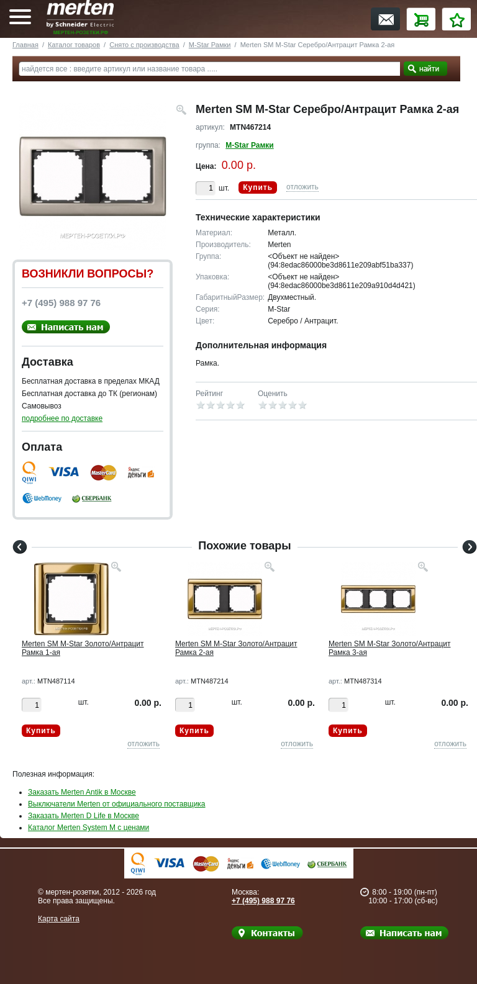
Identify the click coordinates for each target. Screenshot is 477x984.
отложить (302, 187)
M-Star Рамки (210, 44)
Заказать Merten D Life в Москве (83, 815)
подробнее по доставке (62, 418)
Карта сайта (59, 918)
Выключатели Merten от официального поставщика (117, 804)
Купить (258, 187)
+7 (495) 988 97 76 (263, 900)
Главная (25, 44)
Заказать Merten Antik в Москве (82, 792)
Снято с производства (144, 44)
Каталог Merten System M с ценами (88, 827)
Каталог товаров (74, 44)
